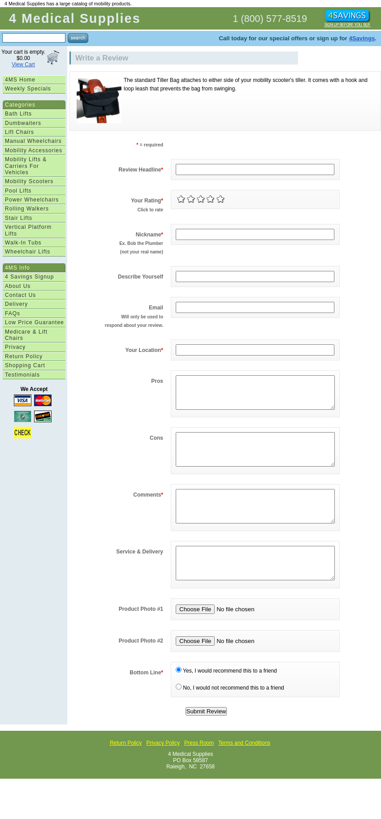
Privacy (15, 347)
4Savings (362, 38)
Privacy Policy (163, 770)
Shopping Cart (25, 365)
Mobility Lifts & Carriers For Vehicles (26, 166)
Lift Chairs (19, 132)
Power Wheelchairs (32, 200)
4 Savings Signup (29, 277)
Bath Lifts (18, 114)
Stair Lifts (18, 218)
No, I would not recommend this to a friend (230, 715)
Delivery (16, 304)
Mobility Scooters (29, 181)
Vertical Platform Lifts (28, 230)
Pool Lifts (18, 191)
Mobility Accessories (33, 150)
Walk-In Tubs (23, 243)
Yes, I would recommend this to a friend (226, 698)
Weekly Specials (28, 89)
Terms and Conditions (244, 770)
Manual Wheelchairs (33, 141)
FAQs (12, 313)
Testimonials (22, 375)
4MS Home (20, 80)
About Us (17, 286)
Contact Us (20, 295)
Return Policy (24, 356)
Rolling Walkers (27, 209)
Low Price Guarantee (34, 322)
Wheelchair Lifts (27, 252)
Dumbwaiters (23, 123)
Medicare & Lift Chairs (26, 335)
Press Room (199, 770)
